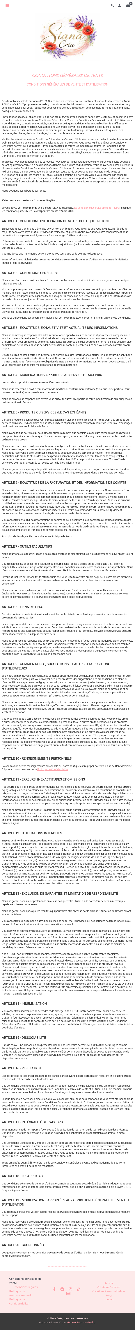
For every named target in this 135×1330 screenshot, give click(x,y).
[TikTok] (79, 1293)
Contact (109, 1302)
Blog (109, 1298)
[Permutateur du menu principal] (7, 5)
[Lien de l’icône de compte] (119, 5)
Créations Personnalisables (108, 1294)
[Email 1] (68, 1297)
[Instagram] (70, 1293)
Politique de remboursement (19, 1298)
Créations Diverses (108, 1290)
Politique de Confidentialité (52, 776)
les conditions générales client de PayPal (97, 214)
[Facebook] (54, 1293)
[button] (112, 5)
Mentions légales (26, 1292)
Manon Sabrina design (81, 1322)
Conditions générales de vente (24, 1287)
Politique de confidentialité (26, 1304)
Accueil (108, 1287)
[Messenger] (62, 1293)
